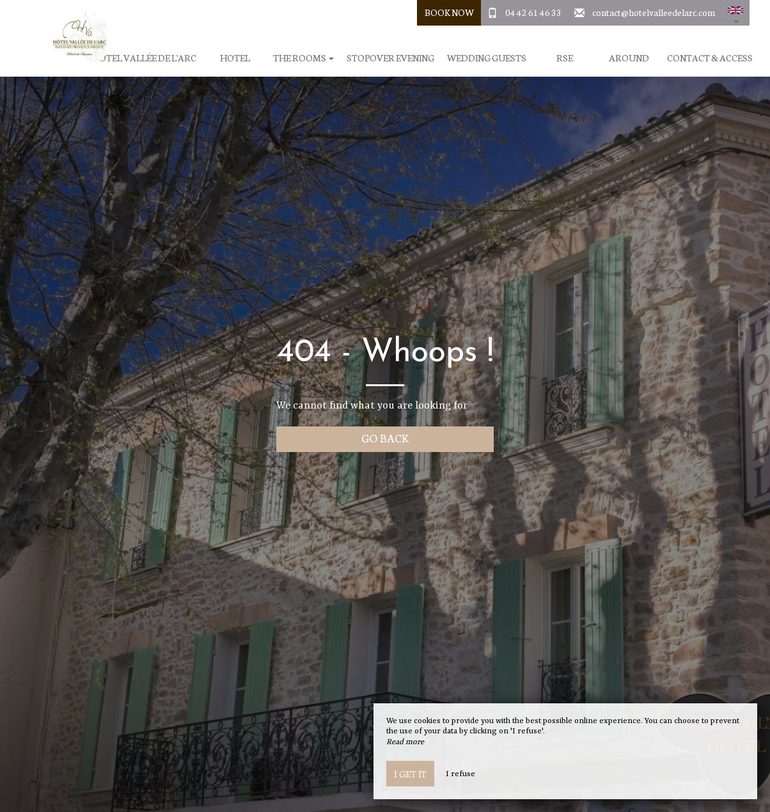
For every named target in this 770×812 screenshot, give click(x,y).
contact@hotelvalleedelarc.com (653, 12)
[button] (735, 12)
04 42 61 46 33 (533, 12)
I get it (410, 773)
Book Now (449, 12)
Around (629, 58)
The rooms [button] (303, 58)
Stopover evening (390, 58)
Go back (385, 438)
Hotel (235, 58)
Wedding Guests (486, 58)
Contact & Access (710, 58)
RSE (564, 58)
